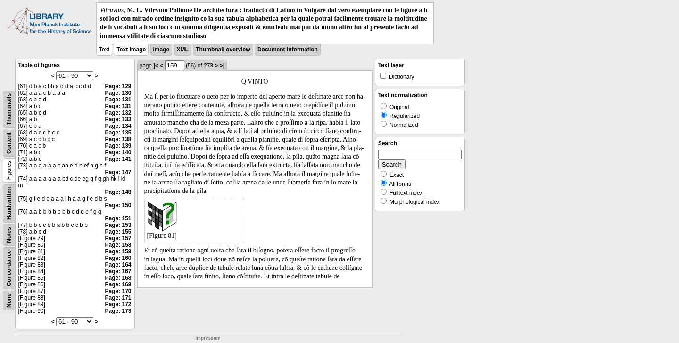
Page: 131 (118, 99)
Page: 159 (118, 251)
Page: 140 (118, 152)
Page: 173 (118, 311)
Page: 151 (118, 218)
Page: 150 (118, 205)
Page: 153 (118, 225)
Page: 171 (118, 297)
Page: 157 (118, 238)
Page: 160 (118, 258)
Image (161, 49)
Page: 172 (118, 304)
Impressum (207, 338)
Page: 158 (118, 245)
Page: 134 (118, 126)
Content (9, 142)
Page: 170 (118, 291)
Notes (9, 235)
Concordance (9, 268)
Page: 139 (118, 145)
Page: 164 (118, 264)
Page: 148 (118, 192)
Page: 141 (118, 159)
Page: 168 (118, 278)
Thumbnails (9, 109)
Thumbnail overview (223, 49)
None (9, 300)
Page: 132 (118, 112)
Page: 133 (118, 119)
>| (222, 65)
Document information (287, 49)
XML (183, 49)
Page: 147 (118, 172)
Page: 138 (118, 139)
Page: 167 (118, 271)
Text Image (131, 49)
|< (156, 65)
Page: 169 (118, 284)
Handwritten (9, 203)
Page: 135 (118, 132)
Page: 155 (118, 231)
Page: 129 (118, 86)
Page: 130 (118, 93)
